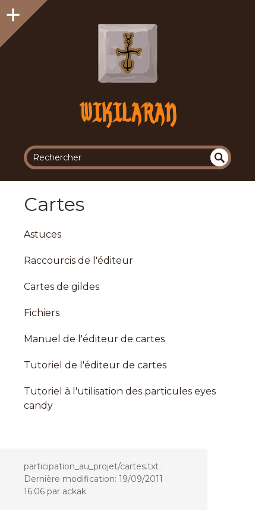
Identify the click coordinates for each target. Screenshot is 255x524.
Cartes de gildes (61, 286)
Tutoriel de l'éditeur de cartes (95, 365)
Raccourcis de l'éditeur (78, 260)
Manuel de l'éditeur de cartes (94, 339)
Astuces (42, 234)
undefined (219, 157)
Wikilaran (127, 112)
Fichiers (41, 312)
